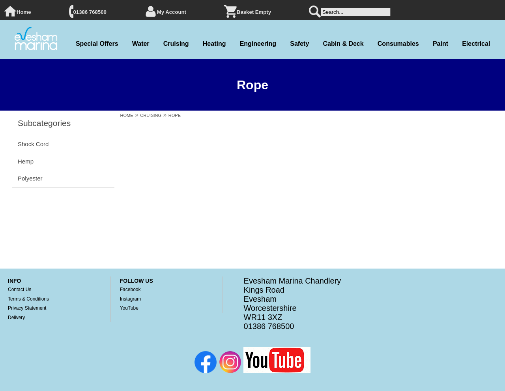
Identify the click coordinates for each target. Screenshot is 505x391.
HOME (126, 115)
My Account (171, 12)
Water (141, 43)
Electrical (476, 43)
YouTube (129, 308)
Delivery (16, 317)
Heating (214, 43)
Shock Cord (33, 144)
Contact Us (19, 289)
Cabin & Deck (343, 43)
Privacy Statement (27, 308)
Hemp (26, 161)
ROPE (174, 115)
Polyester (30, 178)
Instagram (130, 299)
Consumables (398, 43)
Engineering (258, 43)
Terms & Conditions (28, 299)
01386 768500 (90, 12)
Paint (440, 43)
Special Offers (97, 43)
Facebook (130, 289)
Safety (299, 43)
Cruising (176, 43)
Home (24, 12)
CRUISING (150, 115)
